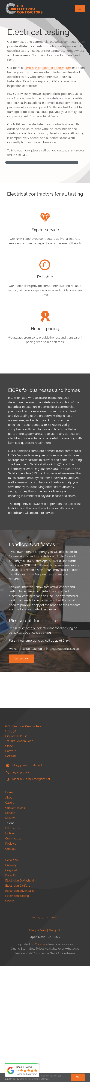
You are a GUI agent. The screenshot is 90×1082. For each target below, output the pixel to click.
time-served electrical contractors (48, 68)
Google (40, 1060)
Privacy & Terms (37, 1046)
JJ (58, 1046)
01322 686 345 (21, 895)
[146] (24, 4)
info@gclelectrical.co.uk (27, 881)
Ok (78, 1077)
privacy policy (12, 1079)
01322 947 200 (21, 888)
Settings (45, 1079)
